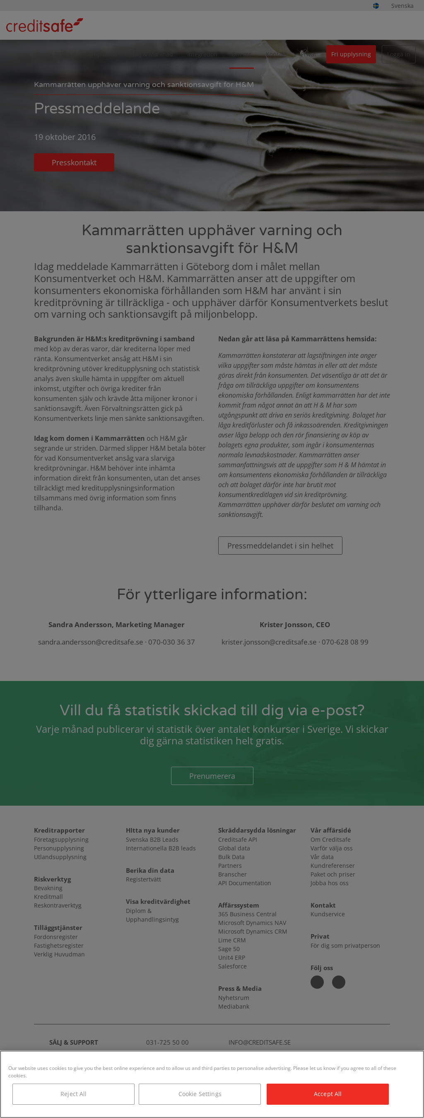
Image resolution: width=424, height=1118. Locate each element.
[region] (212, 1084)
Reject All (73, 1094)
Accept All (328, 1094)
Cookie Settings (200, 1094)
